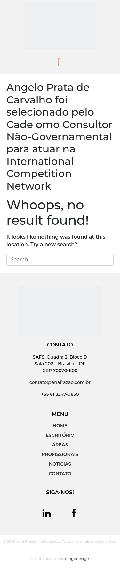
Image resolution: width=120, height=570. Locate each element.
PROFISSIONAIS (60, 454)
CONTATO (60, 473)
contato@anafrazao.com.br (60, 382)
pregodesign (77, 558)
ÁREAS (60, 445)
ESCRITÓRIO (60, 435)
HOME (60, 425)
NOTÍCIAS (60, 464)
